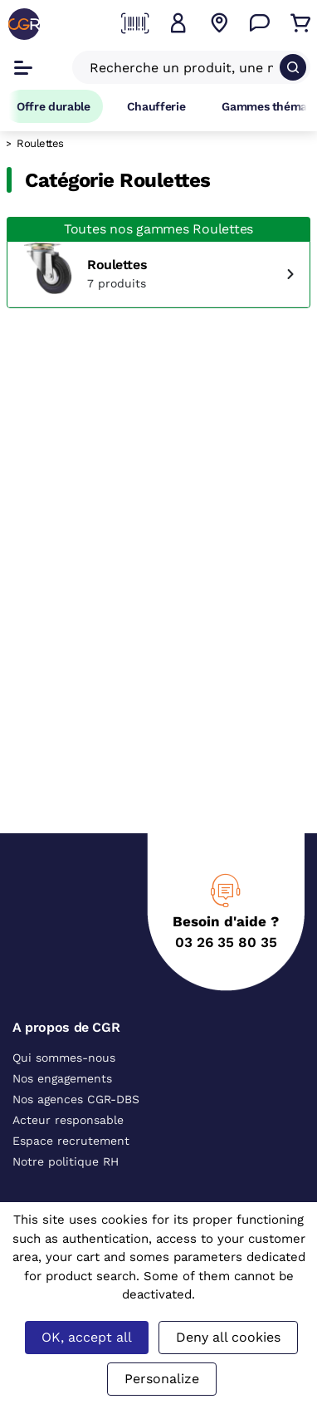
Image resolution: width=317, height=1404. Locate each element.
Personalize (161, 1379)
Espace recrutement (70, 1140)
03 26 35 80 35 (226, 942)
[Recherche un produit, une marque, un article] (181, 67)
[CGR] (24, 24)
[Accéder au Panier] (300, 23)
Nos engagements (62, 1078)
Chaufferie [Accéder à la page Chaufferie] (156, 106)
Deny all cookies (228, 1337)
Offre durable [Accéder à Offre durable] (53, 106)
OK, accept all (86, 1337)
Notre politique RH (65, 1161)
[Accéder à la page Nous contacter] (260, 23)
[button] (178, 23)
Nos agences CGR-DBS (75, 1099)
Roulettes (117, 264)
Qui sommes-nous (63, 1057)
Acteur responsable (68, 1120)
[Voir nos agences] (219, 23)
